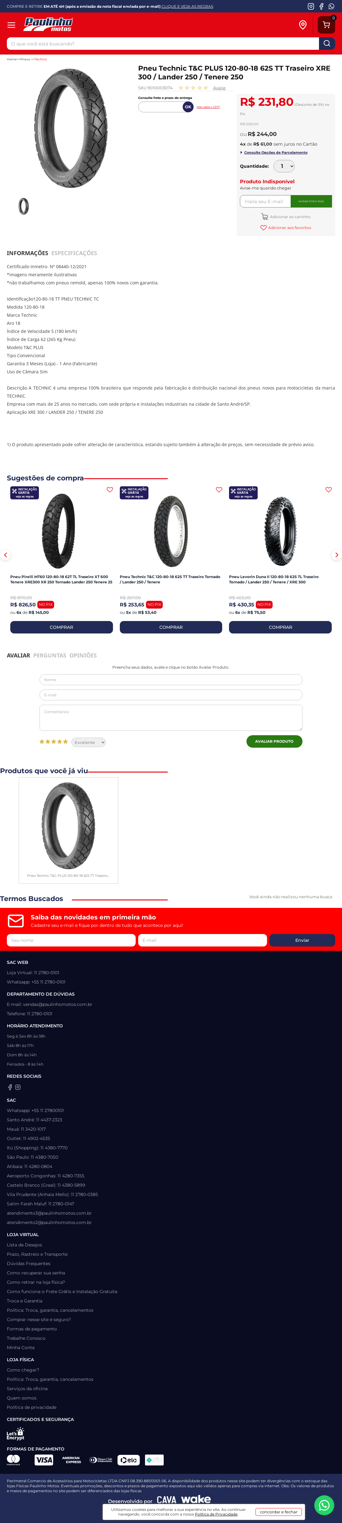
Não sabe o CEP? (208, 107)
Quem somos (21, 1398)
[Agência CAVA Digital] (166, 1501)
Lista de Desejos (24, 1245)
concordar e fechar (278, 1511)
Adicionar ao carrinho (290, 216)
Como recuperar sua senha (36, 1273)
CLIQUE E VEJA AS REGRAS (187, 6)
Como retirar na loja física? (36, 1282)
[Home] (72, 25)
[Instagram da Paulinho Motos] (311, 6)
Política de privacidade (31, 1407)
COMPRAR (61, 627)
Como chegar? (23, 1370)
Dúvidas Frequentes (28, 1263)
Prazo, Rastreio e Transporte (37, 1254)
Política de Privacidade (216, 1514)
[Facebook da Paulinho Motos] (321, 6)
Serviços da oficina (27, 1388)
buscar (327, 43)
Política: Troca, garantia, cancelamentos (50, 1310)
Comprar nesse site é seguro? (39, 1319)
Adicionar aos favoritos (289, 227)
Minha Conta (21, 1347)
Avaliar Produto (274, 741)
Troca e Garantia (24, 1301)
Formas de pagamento (32, 1329)
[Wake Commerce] (196, 1501)
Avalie (219, 87)
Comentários (171, 718)
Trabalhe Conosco (26, 1338)
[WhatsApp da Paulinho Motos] (331, 6)
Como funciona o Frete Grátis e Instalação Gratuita (62, 1291)
